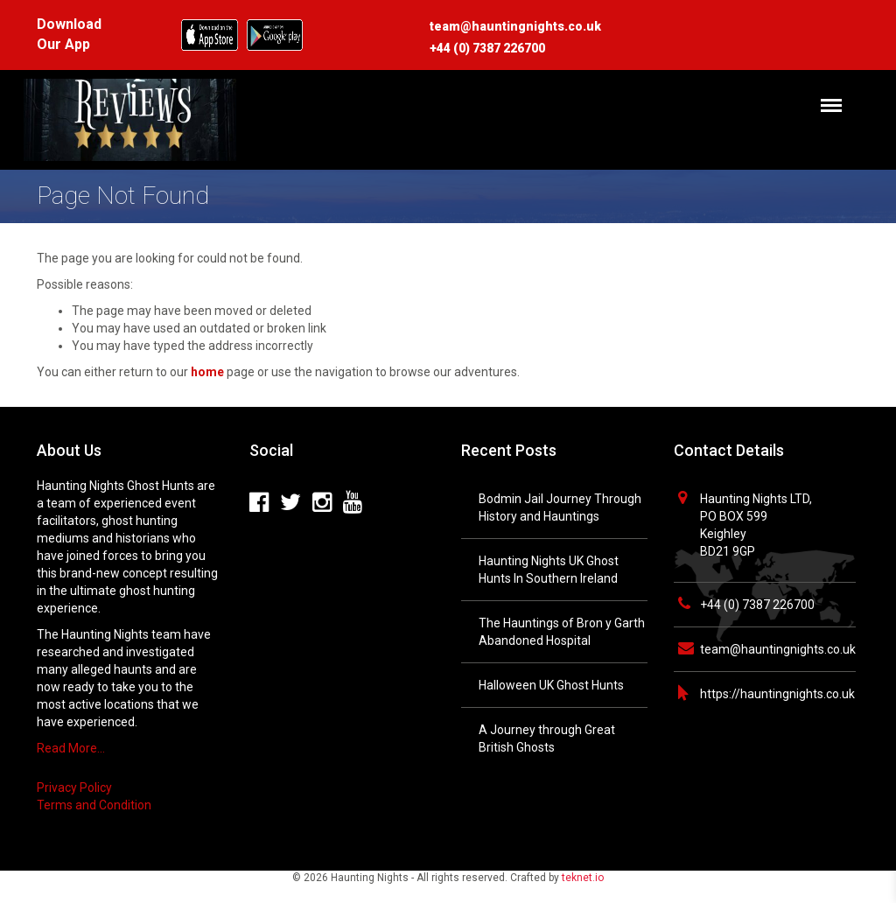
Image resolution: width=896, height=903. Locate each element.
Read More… (71, 748)
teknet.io (583, 878)
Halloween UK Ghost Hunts (551, 685)
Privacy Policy (74, 787)
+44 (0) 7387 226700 (757, 605)
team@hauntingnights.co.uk (778, 649)
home (207, 372)
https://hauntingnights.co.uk (777, 694)
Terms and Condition (94, 805)
